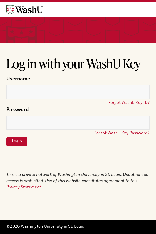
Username (18, 79)
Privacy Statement (23, 187)
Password (17, 109)
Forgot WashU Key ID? (129, 103)
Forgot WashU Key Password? (122, 133)
